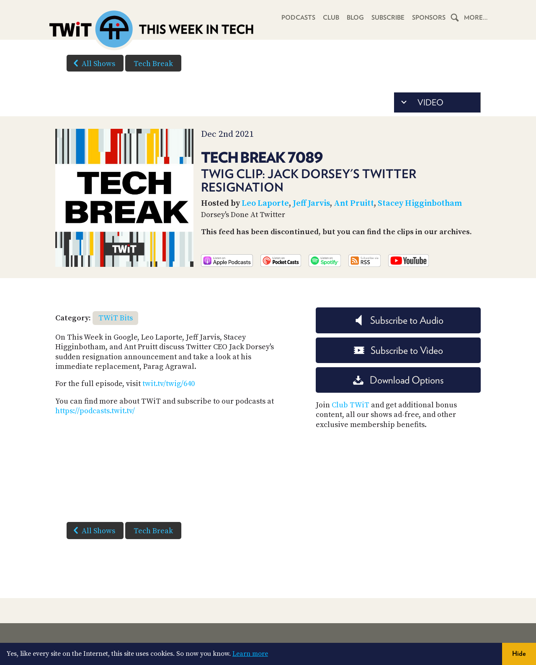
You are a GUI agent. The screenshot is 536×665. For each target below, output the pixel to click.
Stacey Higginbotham (420, 203)
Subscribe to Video (398, 350)
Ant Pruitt (354, 203)
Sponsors (429, 17)
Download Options (398, 380)
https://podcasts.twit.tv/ (95, 411)
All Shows (92, 63)
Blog (355, 17)
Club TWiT (350, 405)
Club (331, 17)
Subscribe (388, 17)
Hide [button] (519, 653)
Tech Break (153, 64)
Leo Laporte (265, 203)
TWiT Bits (115, 318)
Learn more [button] (250, 654)
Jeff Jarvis (311, 203)
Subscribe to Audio (398, 320)
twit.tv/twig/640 (168, 384)
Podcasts (298, 17)
